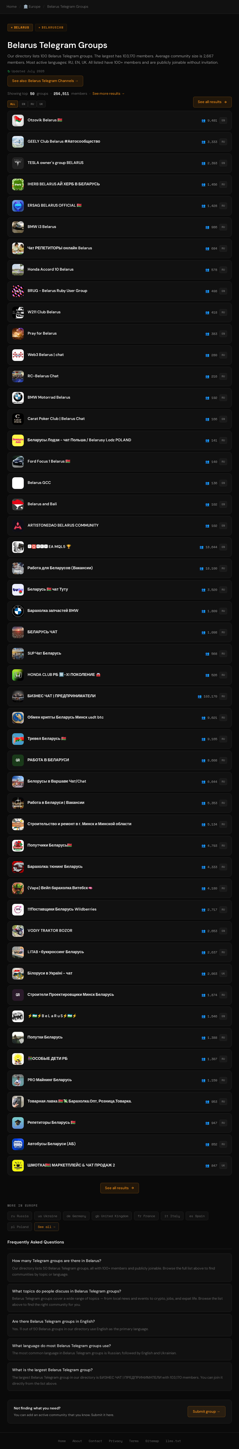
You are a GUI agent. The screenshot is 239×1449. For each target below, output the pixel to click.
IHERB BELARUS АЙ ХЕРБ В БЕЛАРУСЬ (64, 183)
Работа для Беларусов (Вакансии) (60, 567)
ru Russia (19, 1216)
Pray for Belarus (42, 333)
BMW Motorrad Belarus (49, 397)
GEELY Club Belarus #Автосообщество (64, 141)
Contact (95, 1440)
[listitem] (119, 120)
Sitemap (152, 1440)
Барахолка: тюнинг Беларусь (55, 866)
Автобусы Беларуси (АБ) (52, 1143)
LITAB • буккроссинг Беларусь (56, 951)
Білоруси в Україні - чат (50, 973)
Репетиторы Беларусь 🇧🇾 (52, 1122)
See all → (46, 1226)
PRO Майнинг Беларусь (50, 1079)
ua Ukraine (47, 1216)
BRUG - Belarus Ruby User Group (57, 290)
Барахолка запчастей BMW (53, 610)
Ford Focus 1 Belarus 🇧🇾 (49, 461)
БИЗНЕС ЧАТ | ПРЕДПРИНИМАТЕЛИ (62, 695)
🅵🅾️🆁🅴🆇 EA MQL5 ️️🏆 (49, 546)
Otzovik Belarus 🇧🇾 (45, 119)
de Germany (76, 1216)
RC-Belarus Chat (43, 375)
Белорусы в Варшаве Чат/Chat (57, 781)
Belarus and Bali (42, 503)
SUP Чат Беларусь (44, 653)
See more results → (109, 93)
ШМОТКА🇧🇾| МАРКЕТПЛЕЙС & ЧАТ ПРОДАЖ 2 (71, 1165)
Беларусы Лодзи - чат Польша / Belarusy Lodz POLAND (80, 439)
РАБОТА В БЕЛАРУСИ (48, 759)
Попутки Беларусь (45, 1037)
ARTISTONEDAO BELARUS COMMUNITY (63, 525)
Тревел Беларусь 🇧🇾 (47, 738)
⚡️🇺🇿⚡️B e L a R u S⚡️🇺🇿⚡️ (52, 1015)
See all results (212, 101)
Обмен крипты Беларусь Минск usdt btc (66, 717)
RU (32, 104)
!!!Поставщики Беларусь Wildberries (62, 909)
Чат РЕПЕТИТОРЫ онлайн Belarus (60, 247)
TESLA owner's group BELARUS (55, 162)
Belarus (21, 27)
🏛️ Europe (31, 6)
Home (12, 6)
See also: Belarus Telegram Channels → (45, 80)
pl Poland (19, 1226)
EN (23, 104)
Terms (134, 1440)
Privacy (115, 1440)
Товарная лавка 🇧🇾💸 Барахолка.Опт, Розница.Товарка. (80, 1101)
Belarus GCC (39, 482)
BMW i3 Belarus (42, 226)
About (77, 1440)
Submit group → (206, 1411)
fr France (146, 1216)
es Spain (197, 1216)
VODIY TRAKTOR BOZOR (50, 930)
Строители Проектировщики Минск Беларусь (71, 994)
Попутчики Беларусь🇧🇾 (50, 845)
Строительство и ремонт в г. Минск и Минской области (80, 823)
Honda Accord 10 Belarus (50, 269)
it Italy (172, 1216)
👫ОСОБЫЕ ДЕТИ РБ (48, 1058)
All (12, 104)
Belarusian (53, 27)
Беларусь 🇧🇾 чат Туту (48, 589)
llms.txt (173, 1440)
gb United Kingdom (111, 1216)
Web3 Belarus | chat (46, 354)
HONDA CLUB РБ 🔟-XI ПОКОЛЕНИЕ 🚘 (64, 674)
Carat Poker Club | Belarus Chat (56, 418)
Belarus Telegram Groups (67, 6)
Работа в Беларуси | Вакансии (56, 802)
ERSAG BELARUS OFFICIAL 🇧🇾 (55, 205)
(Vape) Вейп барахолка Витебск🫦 (60, 887)
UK (41, 104)
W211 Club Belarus (44, 311)
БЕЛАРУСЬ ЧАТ (42, 631)
